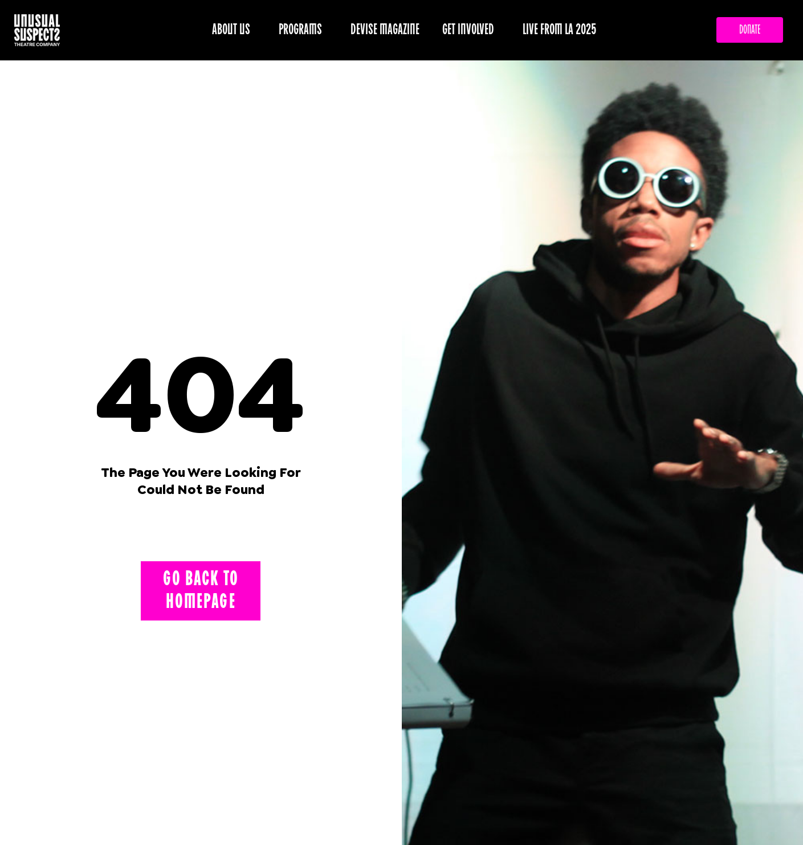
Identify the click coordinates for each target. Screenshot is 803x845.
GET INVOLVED (471, 30)
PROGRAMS (303, 30)
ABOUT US (234, 30)
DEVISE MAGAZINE (384, 30)
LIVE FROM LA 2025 (560, 30)
